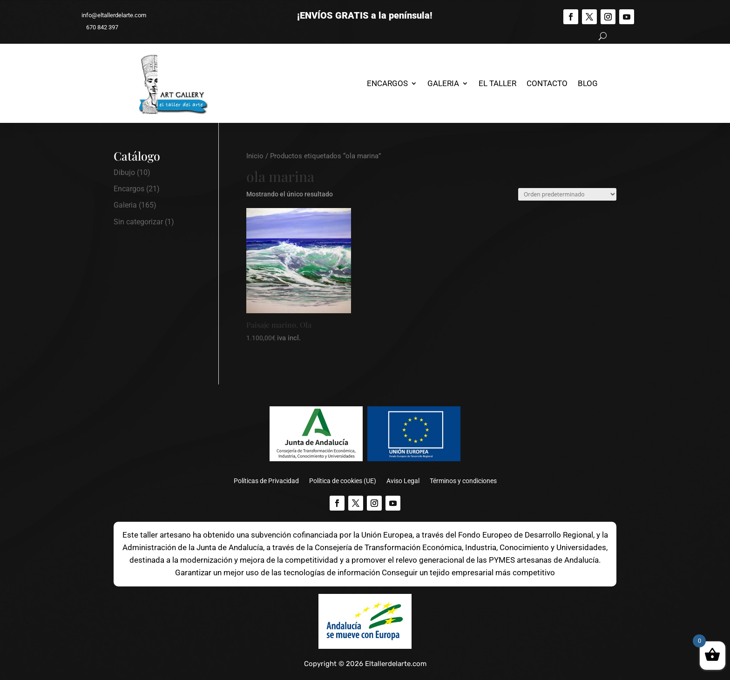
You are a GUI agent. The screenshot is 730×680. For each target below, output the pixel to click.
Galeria (443, 83)
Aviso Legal (402, 481)
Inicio (255, 156)
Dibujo (124, 172)
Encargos (387, 83)
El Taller (497, 83)
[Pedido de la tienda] (567, 194)
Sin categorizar (138, 221)
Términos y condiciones (463, 481)
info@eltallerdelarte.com (109, 15)
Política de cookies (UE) (342, 481)
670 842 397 (98, 27)
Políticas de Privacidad (266, 481)
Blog (588, 83)
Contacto (547, 83)
